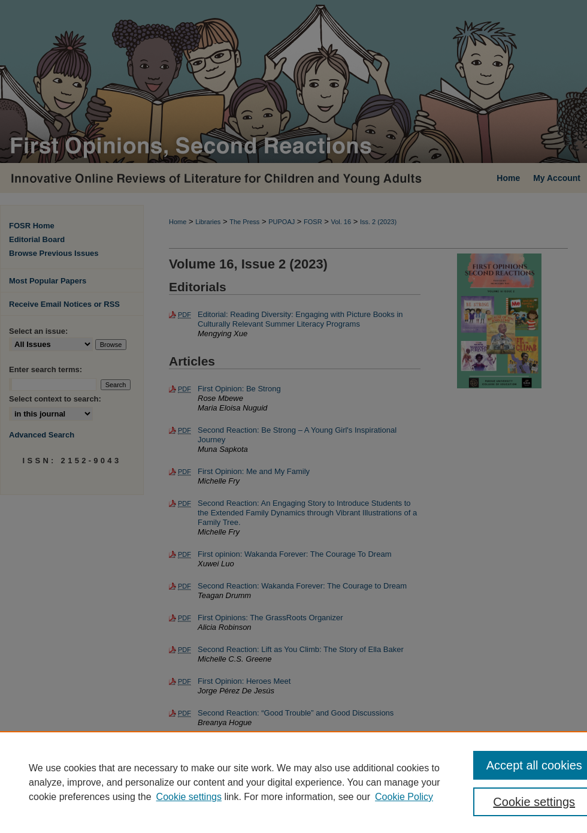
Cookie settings (189, 797)
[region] (293, 782)
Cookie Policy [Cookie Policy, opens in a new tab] (404, 797)
